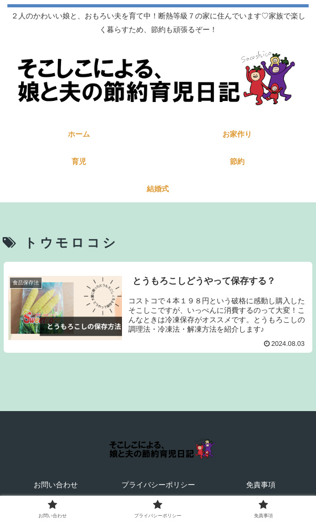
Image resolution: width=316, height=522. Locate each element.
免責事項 (261, 484)
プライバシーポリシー (158, 484)
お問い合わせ (56, 484)
